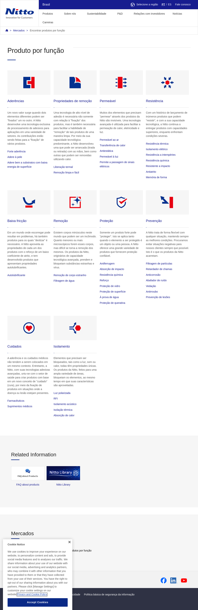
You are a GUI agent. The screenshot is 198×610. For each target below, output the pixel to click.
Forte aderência (16, 151)
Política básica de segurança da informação (109, 594)
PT (163, 4)
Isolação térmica (63, 409)
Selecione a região (144, 4)
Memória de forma (156, 177)
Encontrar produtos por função (47, 30)
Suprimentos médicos (19, 406)
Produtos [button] (48, 13)
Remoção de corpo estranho (70, 275)
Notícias (177, 13)
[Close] (69, 548)
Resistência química (157, 160)
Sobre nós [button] (70, 13)
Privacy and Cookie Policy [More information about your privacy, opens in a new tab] (32, 600)
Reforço (104, 280)
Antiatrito (151, 171)
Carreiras (48, 22)
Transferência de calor (112, 145)
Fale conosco (183, 4)
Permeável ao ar (109, 139)
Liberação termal (63, 166)
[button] (63, 22)
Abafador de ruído (156, 280)
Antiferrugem (107, 263)
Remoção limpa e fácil (66, 172)
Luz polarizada (62, 393)
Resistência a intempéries (160, 154)
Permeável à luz (109, 156)
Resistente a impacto (158, 166)
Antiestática (106, 150)
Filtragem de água (64, 280)
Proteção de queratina (112, 302)
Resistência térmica (157, 143)
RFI (56, 398)
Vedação (151, 286)
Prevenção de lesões (158, 297)
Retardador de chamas (159, 269)
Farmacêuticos (15, 400)
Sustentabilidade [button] (96, 13)
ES (169, 4)
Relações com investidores (149, 13)
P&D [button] (120, 13)
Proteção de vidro (110, 286)
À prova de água (109, 297)
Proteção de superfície (113, 291)
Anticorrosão (153, 274)
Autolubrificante (16, 275)
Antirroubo (152, 291)
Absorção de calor (64, 415)
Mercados (19, 30)
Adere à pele (14, 157)
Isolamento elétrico (157, 149)
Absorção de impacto (112, 269)
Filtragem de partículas (159, 263)
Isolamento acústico (65, 404)
